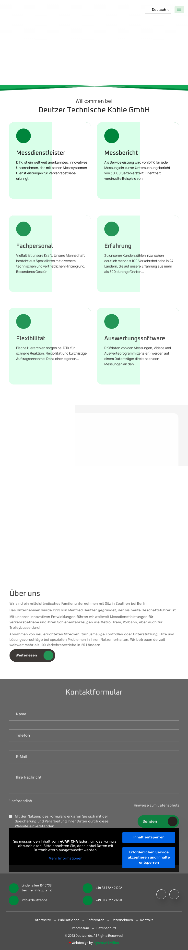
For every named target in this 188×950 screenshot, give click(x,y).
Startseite (43, 920)
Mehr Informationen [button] (65, 858)
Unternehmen (122, 920)
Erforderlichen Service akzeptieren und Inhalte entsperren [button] (149, 857)
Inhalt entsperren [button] (148, 837)
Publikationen (68, 920)
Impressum (80, 928)
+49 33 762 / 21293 (108, 900)
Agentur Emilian (106, 943)
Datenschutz (106, 928)
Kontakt (146, 920)
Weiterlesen (37, 655)
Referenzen (95, 920)
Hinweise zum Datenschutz (156, 808)
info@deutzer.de (34, 900)
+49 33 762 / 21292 (108, 888)
